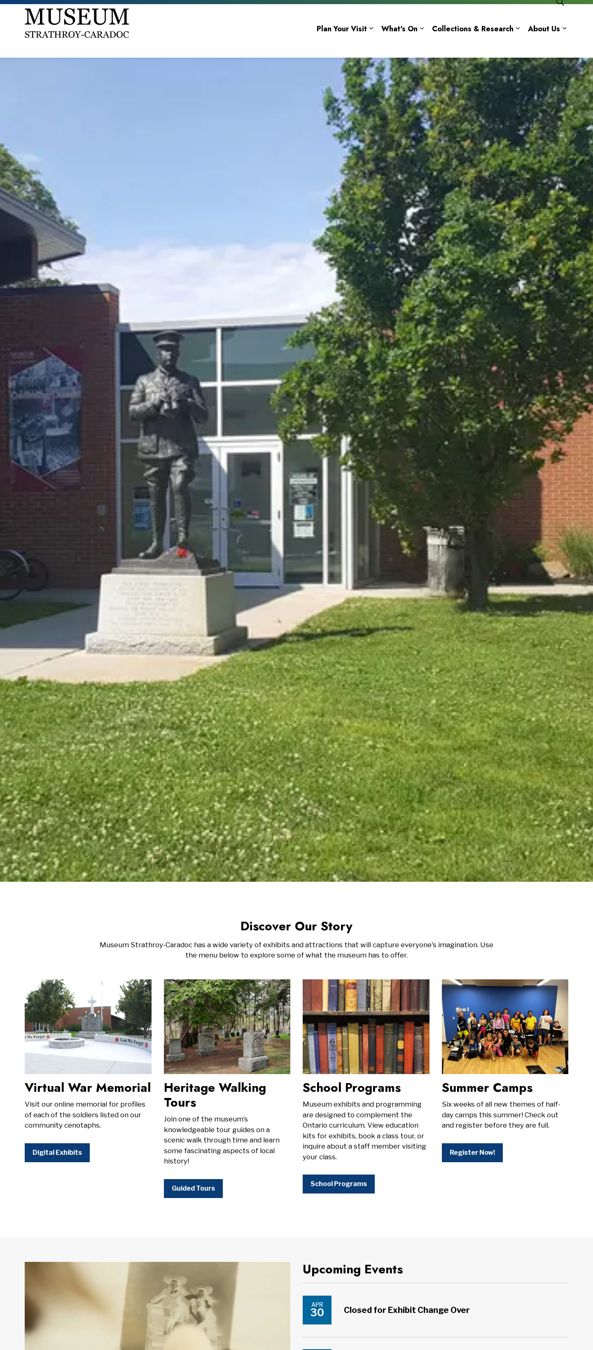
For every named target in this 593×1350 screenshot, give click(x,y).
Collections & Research (473, 44)
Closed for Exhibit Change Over (407, 1310)
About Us (544, 44)
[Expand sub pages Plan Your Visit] (371, 44)
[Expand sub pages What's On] (422, 44)
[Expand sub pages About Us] (564, 44)
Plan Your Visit (342, 44)
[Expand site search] (560, 17)
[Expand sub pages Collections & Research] (518, 44)
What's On (399, 44)
